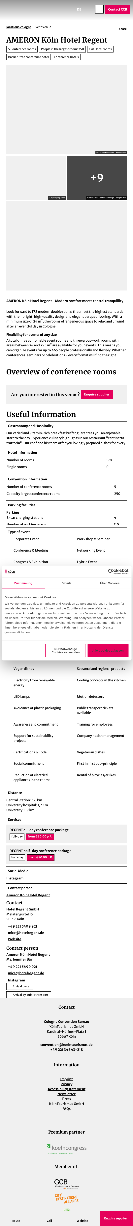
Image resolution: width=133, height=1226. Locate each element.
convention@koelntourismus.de (66, 1046)
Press (66, 1101)
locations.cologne (18, 27)
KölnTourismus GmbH (66, 1106)
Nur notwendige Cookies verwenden (66, 650)
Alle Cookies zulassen (108, 650)
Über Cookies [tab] (109, 583)
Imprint (66, 1081)
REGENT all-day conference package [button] (39, 832)
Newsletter (66, 1096)
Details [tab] (67, 583)
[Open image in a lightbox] (66, 1151)
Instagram (14, 880)
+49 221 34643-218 (66, 1051)
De (79, 9)
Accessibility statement (66, 1091)
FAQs (66, 1110)
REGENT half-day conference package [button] (40, 853)
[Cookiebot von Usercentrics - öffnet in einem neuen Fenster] (111, 572)
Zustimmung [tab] (23, 583)
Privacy (66, 1086)
